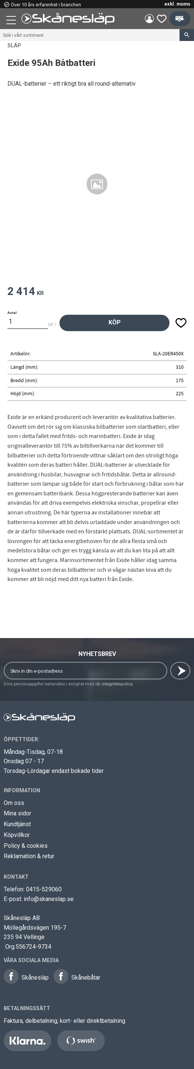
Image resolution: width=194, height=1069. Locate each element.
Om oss (14, 802)
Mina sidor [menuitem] (149, 18)
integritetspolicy (117, 684)
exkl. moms (177, 4)
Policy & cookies (26, 845)
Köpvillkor (17, 834)
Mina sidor (17, 813)
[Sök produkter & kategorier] (90, 35)
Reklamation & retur (29, 856)
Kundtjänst (17, 824)
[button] (12, 21)
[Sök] (187, 35)
